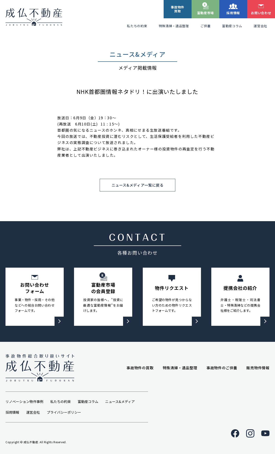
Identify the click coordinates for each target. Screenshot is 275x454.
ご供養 (206, 26)
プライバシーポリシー (64, 412)
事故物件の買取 (140, 367)
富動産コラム (232, 26)
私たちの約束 (137, 26)
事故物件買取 (177, 9)
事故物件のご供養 (221, 367)
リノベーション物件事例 (24, 401)
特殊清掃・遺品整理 (174, 26)
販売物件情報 (258, 367)
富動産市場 (205, 13)
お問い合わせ (261, 13)
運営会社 (260, 26)
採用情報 (233, 13)
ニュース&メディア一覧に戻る (138, 185)
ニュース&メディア (120, 401)
